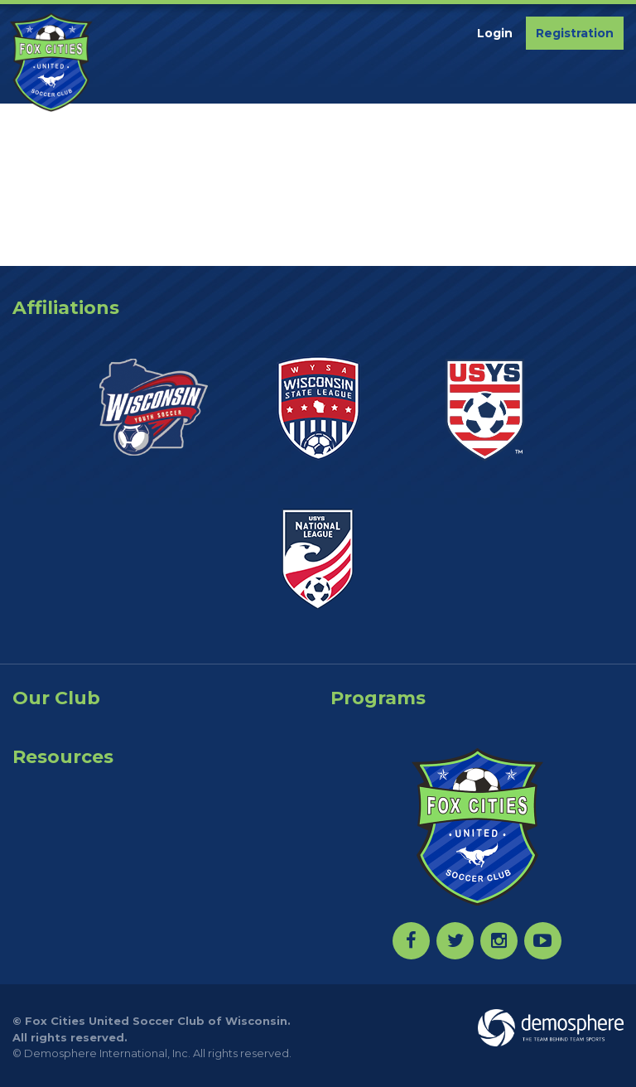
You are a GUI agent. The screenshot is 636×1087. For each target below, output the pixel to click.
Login (495, 33)
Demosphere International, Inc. (107, 1053)
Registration (575, 33)
